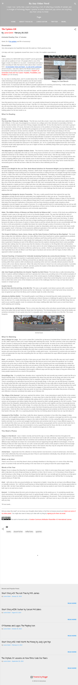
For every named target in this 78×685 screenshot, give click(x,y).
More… (64, 22)
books (9, 532)
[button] (75, 29)
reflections (29, 532)
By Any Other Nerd (39, 3)
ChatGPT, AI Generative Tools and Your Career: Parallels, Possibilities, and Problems (21, 72)
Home (13, 22)
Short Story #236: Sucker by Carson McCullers (21, 609)
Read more (72, 603)
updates (39, 532)
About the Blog (26, 22)
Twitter (54, 22)
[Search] (75, 4)
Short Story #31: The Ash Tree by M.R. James (20, 593)
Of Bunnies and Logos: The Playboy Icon (18, 625)
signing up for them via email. (56, 513)
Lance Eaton (41, 22)
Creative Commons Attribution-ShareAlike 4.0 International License (50, 519)
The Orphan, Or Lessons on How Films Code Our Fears (24, 658)
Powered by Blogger (39, 677)
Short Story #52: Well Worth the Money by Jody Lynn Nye (26, 642)
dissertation (18, 532)
